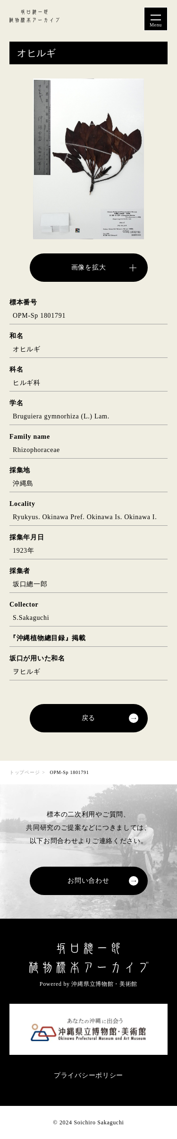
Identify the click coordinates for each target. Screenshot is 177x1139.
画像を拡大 (88, 267)
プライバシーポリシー (88, 1075)
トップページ (24, 772)
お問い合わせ (88, 880)
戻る (88, 718)
